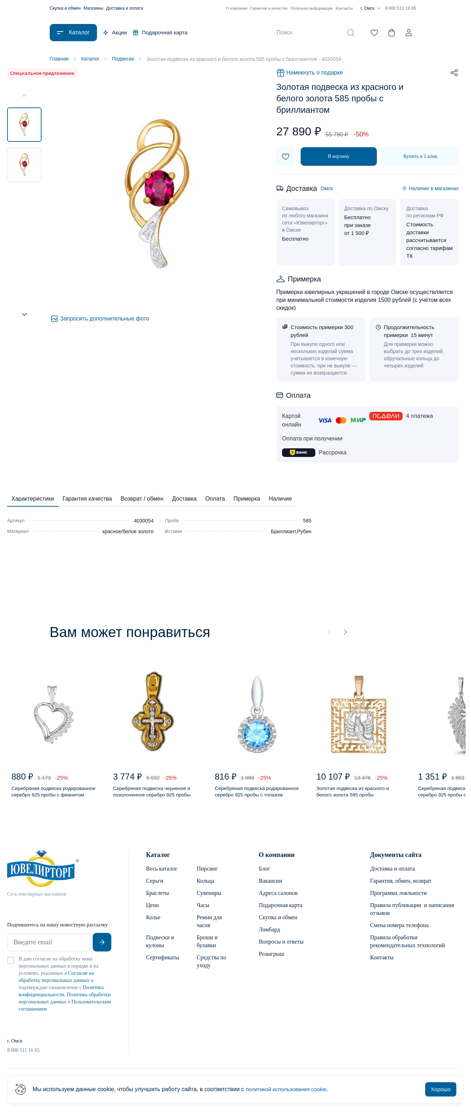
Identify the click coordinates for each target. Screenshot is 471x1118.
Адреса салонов (278, 898)
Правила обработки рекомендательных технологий (407, 946)
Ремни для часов (209, 926)
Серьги (154, 886)
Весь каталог (162, 874)
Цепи (152, 910)
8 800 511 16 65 (400, 8)
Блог (264, 874)
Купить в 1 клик (420, 157)
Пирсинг (207, 874)
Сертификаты (162, 962)
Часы (203, 910)
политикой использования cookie (289, 1089)
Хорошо (441, 1089)
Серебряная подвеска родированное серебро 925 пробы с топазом (251, 795)
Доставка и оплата (124, 8)
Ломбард (269, 934)
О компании (237, 8)
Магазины (93, 8)
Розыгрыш (271, 959)
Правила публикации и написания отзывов (412, 914)
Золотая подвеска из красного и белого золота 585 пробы (356, 795)
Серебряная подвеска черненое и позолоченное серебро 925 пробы (147, 795)
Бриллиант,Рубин (291, 532)
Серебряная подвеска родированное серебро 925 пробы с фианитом (47, 795)
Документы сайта (396, 859)
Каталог (158, 859)
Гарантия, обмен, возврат (400, 886)
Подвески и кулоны (160, 946)
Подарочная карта (160, 32)
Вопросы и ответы (281, 947)
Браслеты (157, 898)
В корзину (339, 157)
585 (307, 521)
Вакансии (270, 886)
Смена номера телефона (399, 930)
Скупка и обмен (65, 8)
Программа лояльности (398, 898)
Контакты (344, 8)
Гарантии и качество (269, 8)
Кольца (205, 886)
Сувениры (209, 898)
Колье (153, 922)
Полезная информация (312, 8)
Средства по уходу (212, 966)
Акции (115, 32)
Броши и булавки (207, 946)
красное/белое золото (128, 532)
